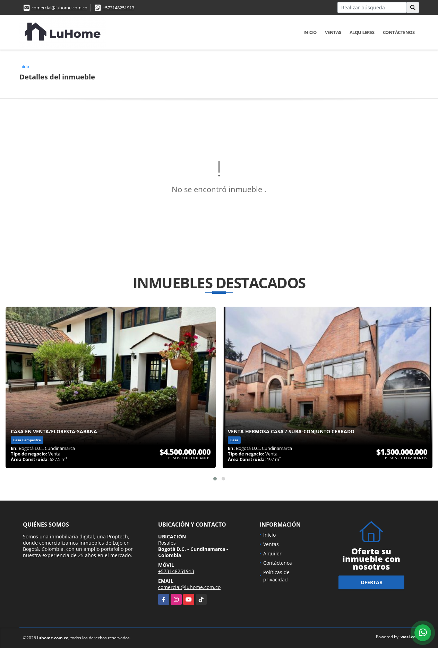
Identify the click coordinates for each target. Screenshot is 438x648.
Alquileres (362, 32)
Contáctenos (399, 32)
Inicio (310, 32)
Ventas (333, 32)
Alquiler (272, 553)
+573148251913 (118, 8)
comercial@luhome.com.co (59, 8)
